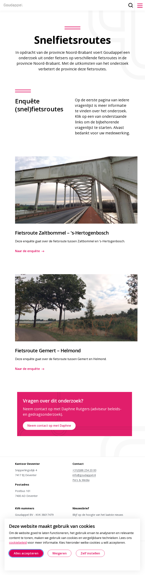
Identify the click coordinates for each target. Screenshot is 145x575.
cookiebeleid (18, 542)
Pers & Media (80, 480)
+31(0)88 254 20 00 (84, 470)
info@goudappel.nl (84, 475)
